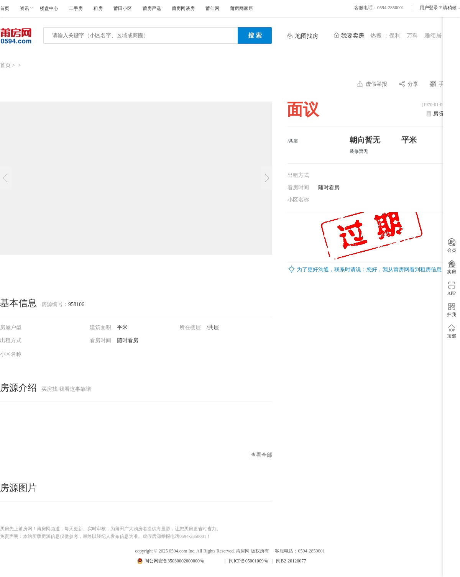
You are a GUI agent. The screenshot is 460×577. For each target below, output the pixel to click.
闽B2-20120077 (291, 561)
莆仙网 (212, 8)
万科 (412, 36)
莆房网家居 (241, 8)
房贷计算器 (446, 113)
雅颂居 (433, 36)
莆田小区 (122, 8)
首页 (4, 8)
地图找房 (306, 36)
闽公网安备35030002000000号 (174, 561)
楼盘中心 (49, 8)
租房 (98, 8)
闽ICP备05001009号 (248, 561)
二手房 (76, 8)
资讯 (24, 8)
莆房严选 (152, 8)
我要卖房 (352, 36)
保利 (395, 36)
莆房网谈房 (183, 8)
